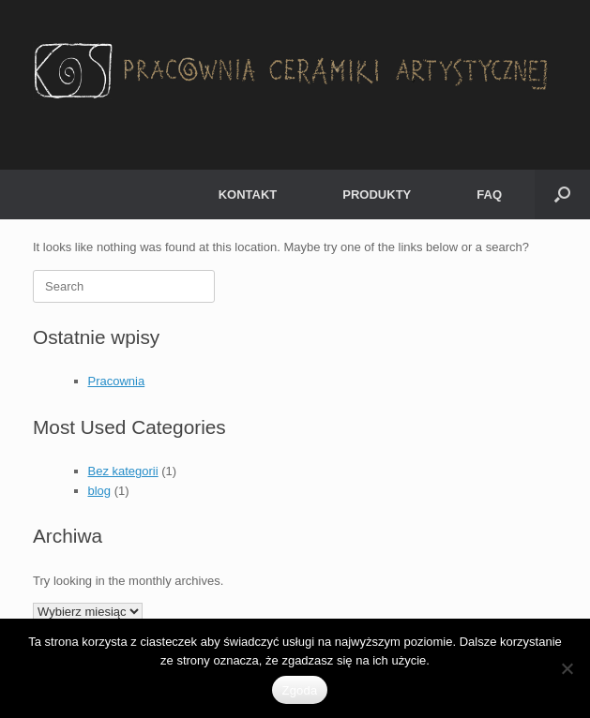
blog (100, 491)
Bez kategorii (123, 471)
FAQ (489, 194)
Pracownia (116, 381)
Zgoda (299, 690)
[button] (562, 194)
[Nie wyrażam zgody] (566, 668)
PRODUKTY (376, 194)
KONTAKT (248, 194)
